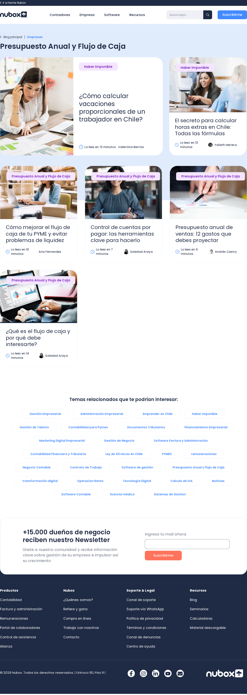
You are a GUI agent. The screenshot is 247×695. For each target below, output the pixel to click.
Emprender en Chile (158, 415)
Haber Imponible (98, 67)
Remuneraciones (14, 619)
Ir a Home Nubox (13, 3)
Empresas (35, 37)
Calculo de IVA (181, 482)
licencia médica (122, 495)
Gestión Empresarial (45, 415)
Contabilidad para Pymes (88, 428)
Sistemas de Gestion (170, 495)
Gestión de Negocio (119, 442)
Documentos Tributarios (146, 428)
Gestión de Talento (34, 428)
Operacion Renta (90, 482)
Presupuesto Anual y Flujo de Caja (41, 177)
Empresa (87, 15)
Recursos (137, 15)
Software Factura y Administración (181, 442)
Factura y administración (21, 610)
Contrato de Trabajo (86, 468)
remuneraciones (204, 455)
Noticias (218, 482)
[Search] (184, 14)
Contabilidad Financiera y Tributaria (58, 455)
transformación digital (40, 482)
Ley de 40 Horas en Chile (124, 455)
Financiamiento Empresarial (205, 428)
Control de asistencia (18, 638)
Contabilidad (11, 601)
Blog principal (11, 37)
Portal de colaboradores (20, 629)
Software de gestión (137, 468)
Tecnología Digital (137, 482)
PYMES (167, 455)
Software (112, 15)
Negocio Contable (37, 468)
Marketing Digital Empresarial (62, 442)
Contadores (60, 15)
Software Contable (76, 495)
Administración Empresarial (101, 415)
